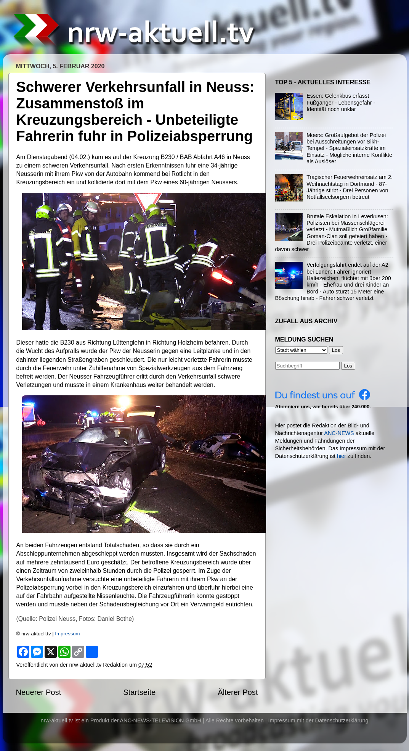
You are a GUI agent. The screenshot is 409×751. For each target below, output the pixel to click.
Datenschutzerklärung (342, 720)
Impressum (67, 634)
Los (348, 366)
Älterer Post (238, 692)
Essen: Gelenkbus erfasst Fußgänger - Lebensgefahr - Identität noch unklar (340, 102)
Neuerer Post (38, 692)
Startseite (139, 692)
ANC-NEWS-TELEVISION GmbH (160, 720)
